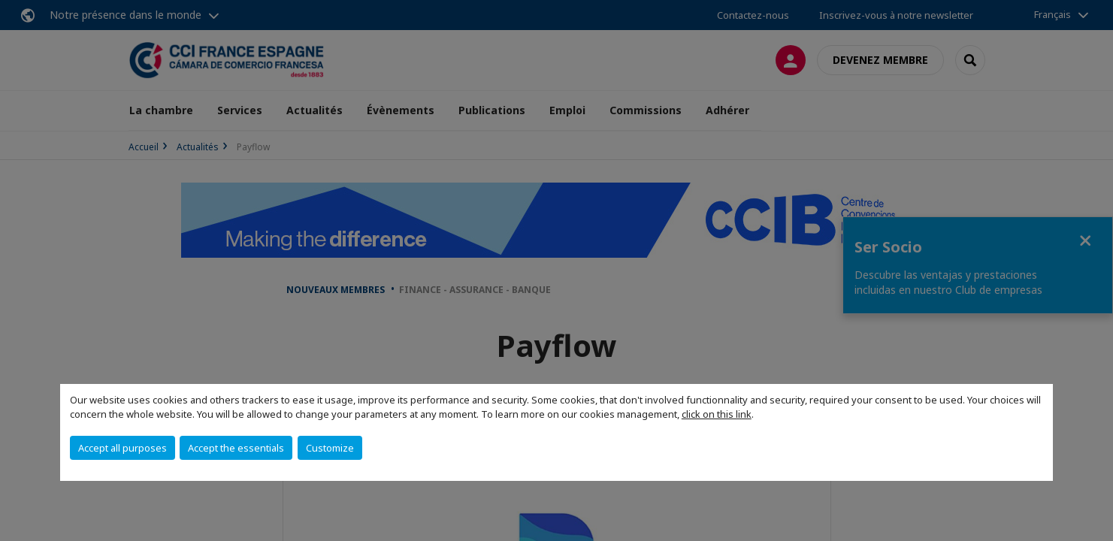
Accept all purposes (122, 448)
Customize (330, 448)
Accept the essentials (236, 448)
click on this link (717, 414)
